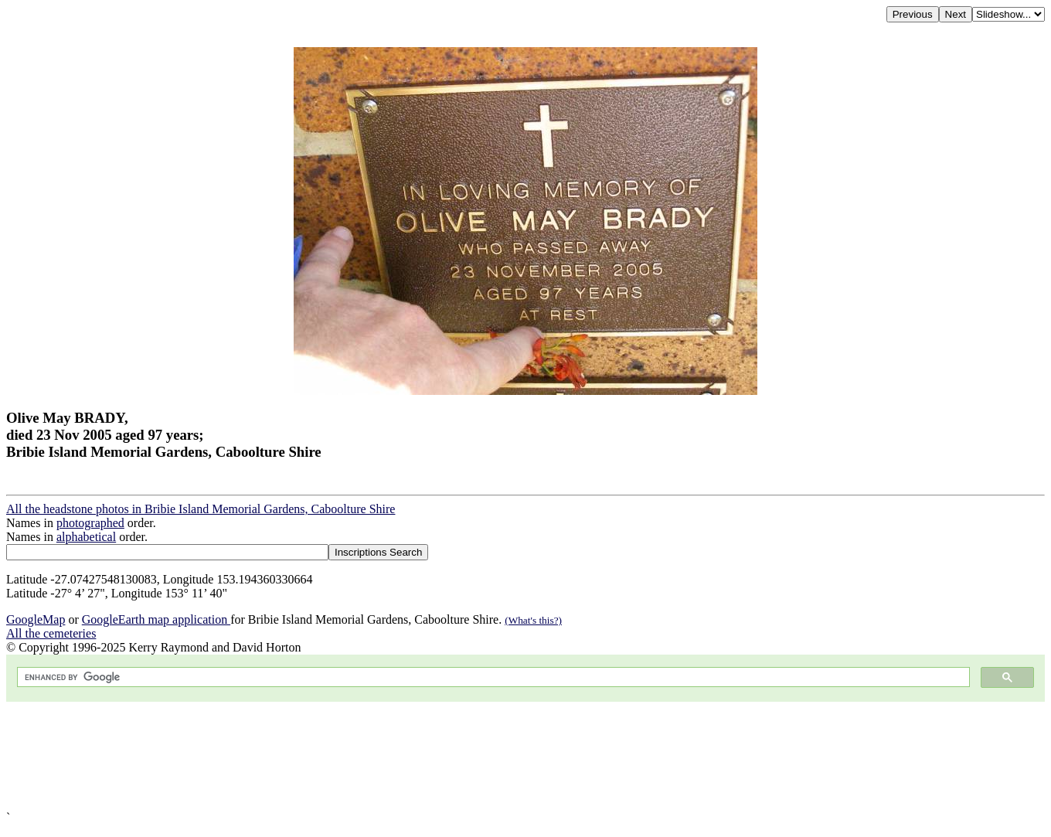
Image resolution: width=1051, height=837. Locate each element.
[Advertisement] (470, 756)
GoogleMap (35, 619)
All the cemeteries (51, 633)
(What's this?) (533, 620)
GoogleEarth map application (156, 619)
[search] (492, 677)
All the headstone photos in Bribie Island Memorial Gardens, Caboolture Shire (200, 508)
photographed (90, 522)
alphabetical (86, 536)
